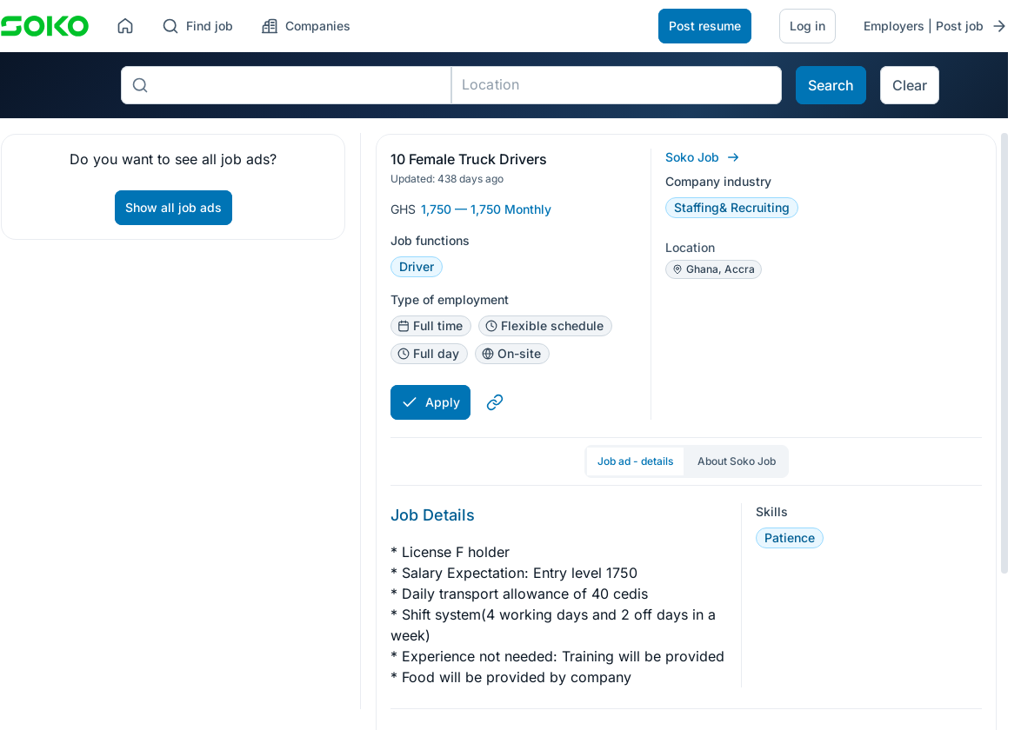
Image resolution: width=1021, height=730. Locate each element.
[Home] (125, 26)
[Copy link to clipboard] (494, 402)
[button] (961, 169)
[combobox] (300, 85)
